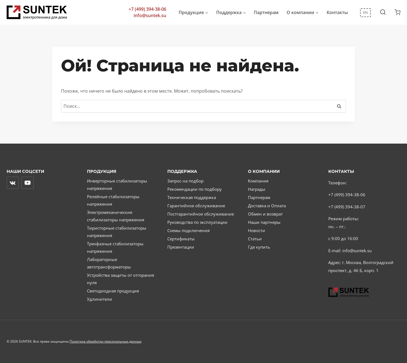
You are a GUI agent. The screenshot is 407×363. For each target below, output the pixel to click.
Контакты (337, 12)
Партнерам (266, 12)
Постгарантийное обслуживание (200, 214)
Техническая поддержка (191, 197)
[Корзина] (397, 12)
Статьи (255, 238)
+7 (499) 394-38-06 (147, 9)
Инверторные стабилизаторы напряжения (117, 184)
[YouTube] (28, 183)
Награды (256, 189)
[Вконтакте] (13, 183)
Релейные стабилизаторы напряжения (113, 200)
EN (365, 12)
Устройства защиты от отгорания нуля (120, 278)
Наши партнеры (264, 222)
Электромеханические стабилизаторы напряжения (115, 215)
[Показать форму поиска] (383, 12)
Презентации (180, 247)
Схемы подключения (188, 230)
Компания (258, 181)
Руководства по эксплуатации (197, 222)
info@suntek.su (150, 15)
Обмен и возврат (265, 214)
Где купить (259, 247)
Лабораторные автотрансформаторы (109, 263)
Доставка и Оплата (267, 205)
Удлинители (99, 299)
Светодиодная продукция (113, 291)
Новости (256, 230)
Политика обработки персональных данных (105, 341)
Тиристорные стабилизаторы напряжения (116, 231)
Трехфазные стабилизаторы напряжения (115, 247)
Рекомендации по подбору (194, 189)
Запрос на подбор (185, 181)
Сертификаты (181, 238)
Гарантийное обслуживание (196, 205)
